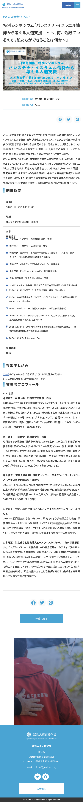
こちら (6, 374)
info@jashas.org (46, 767)
